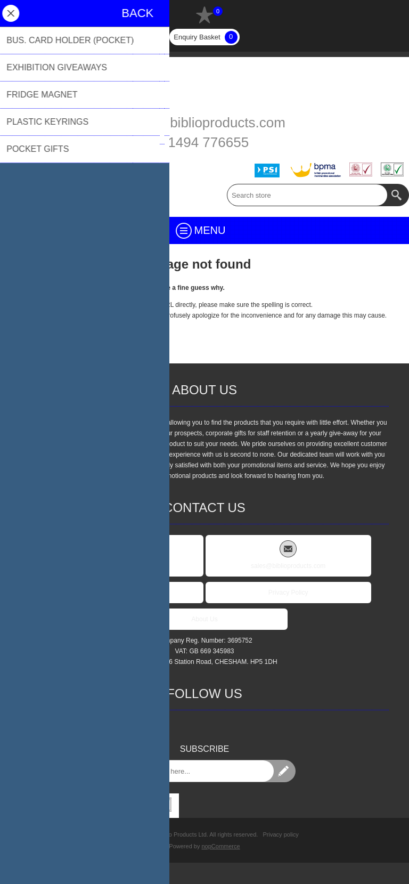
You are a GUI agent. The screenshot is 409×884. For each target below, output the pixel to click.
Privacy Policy (288, 592)
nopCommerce (221, 846)
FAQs (121, 592)
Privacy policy (281, 834)
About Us (204, 619)
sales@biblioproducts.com (204, 123)
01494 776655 (204, 142)
